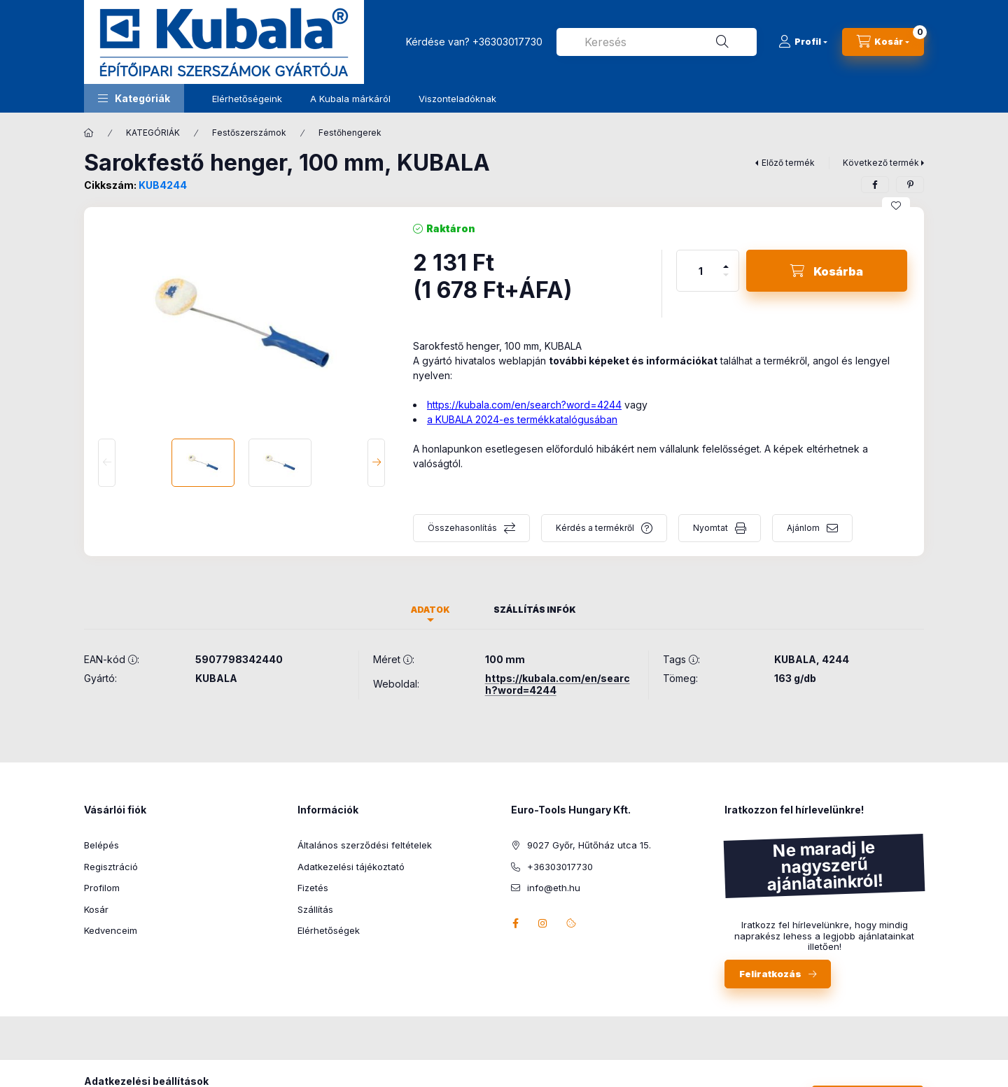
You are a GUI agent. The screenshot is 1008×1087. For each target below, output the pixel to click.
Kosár (96, 909)
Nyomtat (710, 528)
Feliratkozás (770, 973)
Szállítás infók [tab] (534, 609)
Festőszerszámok (249, 132)
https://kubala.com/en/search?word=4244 (524, 405)
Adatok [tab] (430, 609)
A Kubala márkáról (350, 98)
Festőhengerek (350, 132)
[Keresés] (722, 42)
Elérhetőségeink (247, 98)
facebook (515, 923)
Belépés (101, 845)
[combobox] (656, 42)
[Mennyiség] (701, 270)
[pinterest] (910, 184)
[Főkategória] (89, 133)
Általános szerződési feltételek (365, 845)
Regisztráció (111, 866)
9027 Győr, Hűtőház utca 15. (589, 845)
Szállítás (315, 909)
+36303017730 (507, 42)
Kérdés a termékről (595, 528)
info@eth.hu (553, 887)
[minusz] (726, 281)
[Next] (376, 463)
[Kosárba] (826, 271)
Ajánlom (803, 528)
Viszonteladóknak (457, 98)
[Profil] (803, 42)
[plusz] (726, 260)
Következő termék (881, 162)
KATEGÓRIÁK (153, 132)
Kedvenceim (110, 930)
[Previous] (106, 463)
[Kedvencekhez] (896, 205)
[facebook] (875, 184)
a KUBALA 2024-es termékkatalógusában (522, 419)
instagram (543, 923)
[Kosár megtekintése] (883, 42)
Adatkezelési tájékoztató (351, 866)
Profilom (102, 887)
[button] (134, 98)
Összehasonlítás (462, 528)
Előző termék (788, 162)
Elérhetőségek (329, 930)
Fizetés (313, 887)
